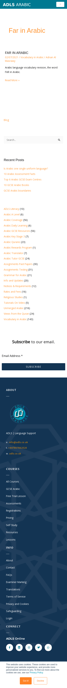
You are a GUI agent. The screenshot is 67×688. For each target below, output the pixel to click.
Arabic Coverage (13, 220)
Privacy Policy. (36, 672)
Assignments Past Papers (18, 264)
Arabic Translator (13, 253)
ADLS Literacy (11, 209)
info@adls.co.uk (18, 442)
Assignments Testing (16, 269)
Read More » (12, 80)
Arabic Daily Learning (16, 225)
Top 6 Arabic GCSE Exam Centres (22, 179)
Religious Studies (13, 297)
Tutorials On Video (14, 302)
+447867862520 (17, 447)
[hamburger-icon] (60, 4)
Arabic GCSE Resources (17, 231)
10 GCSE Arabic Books (16, 185)
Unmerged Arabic (13, 308)
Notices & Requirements (17, 286)
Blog (6, 120)
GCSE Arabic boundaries (17, 190)
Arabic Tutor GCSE (14, 258)
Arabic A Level (12, 214)
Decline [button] (40, 681)
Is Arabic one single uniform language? (26, 168)
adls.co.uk (15, 453)
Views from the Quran (16, 313)
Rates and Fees (12, 291)
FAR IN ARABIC (16, 53)
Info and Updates (13, 280)
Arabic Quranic (12, 242)
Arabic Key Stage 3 (14, 236)
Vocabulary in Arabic (32, 57)
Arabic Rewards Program (18, 247)
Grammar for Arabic (15, 275)
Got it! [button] (26, 681)
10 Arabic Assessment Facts (19, 174)
